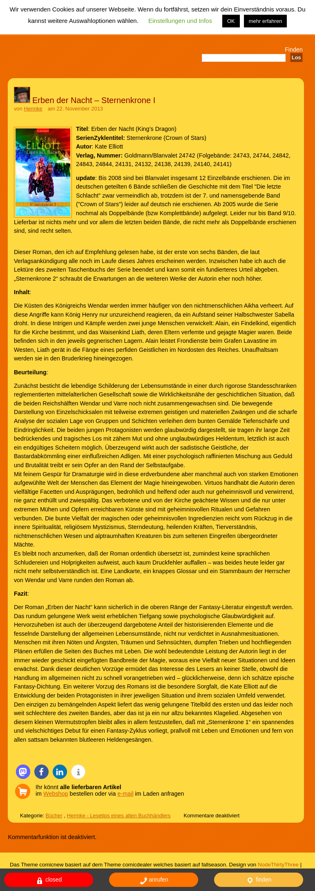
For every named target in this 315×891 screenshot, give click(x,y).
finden (258, 880)
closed (49, 880)
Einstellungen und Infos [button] (180, 20)
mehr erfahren (265, 21)
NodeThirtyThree (278, 865)
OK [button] (231, 21)
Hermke (33, 109)
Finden (294, 49)
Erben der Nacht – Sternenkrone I (93, 100)
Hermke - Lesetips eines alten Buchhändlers (118, 815)
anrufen (153, 880)
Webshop (55, 793)
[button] (23, 772)
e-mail (125, 793)
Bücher (54, 815)
